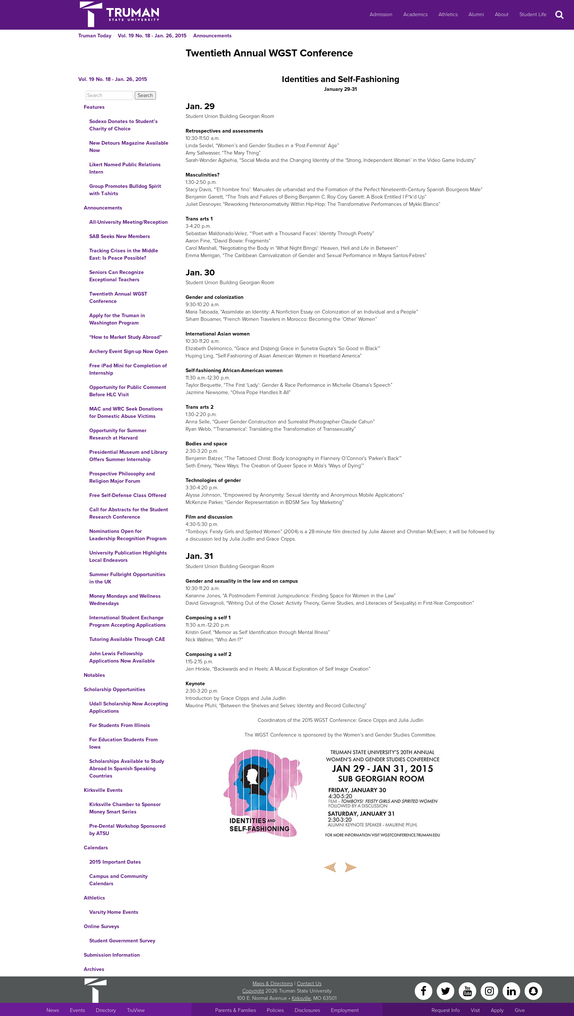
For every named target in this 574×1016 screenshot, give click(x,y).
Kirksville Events (103, 790)
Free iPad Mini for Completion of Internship (128, 369)
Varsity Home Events (113, 912)
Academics (415, 14)
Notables (94, 675)
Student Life (533, 14)
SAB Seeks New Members (119, 236)
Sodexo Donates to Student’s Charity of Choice (123, 125)
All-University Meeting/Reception (128, 222)
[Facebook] (424, 990)
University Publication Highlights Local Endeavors (128, 556)
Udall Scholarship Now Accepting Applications (128, 707)
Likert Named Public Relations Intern (125, 168)
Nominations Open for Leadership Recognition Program (128, 535)
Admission (381, 14)
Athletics (448, 14)
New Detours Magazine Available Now (128, 146)
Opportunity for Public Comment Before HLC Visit (127, 391)
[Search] (109, 95)
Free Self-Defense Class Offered (127, 495)
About (501, 14)
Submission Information (112, 955)
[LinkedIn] (512, 990)
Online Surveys (101, 926)
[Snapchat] (533, 990)
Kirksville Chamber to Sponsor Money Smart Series (125, 808)
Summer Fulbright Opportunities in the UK (127, 578)
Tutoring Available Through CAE (127, 639)
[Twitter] (446, 990)
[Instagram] (490, 990)
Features (94, 107)
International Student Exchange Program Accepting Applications (127, 621)
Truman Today (94, 36)
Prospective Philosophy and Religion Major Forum (122, 477)
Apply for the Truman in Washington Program (117, 319)
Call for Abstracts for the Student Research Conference (128, 513)
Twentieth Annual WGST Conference (118, 297)
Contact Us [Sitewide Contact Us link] (309, 983)
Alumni (476, 14)
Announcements (212, 36)
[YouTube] (468, 990)
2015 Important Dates (115, 862)
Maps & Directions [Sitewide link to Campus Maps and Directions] (273, 983)
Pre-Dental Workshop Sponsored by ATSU (127, 830)
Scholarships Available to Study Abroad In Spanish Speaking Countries (126, 768)
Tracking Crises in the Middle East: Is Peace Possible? (123, 254)
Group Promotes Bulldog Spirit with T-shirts (125, 190)
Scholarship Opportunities (114, 689)
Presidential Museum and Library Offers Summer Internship (128, 456)
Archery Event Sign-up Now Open (128, 351)
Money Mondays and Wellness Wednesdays (125, 600)
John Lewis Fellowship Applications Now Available (122, 657)
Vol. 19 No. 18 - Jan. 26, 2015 (152, 36)
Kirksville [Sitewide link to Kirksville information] (301, 998)
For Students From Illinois (119, 725)
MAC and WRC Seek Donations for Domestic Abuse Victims (126, 412)
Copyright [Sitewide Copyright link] (253, 991)
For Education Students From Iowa (123, 743)
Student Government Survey (122, 941)
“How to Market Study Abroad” (125, 337)
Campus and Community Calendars (118, 880)
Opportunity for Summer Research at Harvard (117, 434)
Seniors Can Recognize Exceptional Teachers (116, 276)
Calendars (96, 848)
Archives (94, 969)
